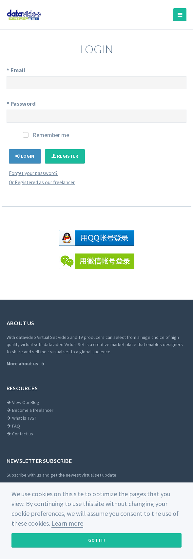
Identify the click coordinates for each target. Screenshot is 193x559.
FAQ (13, 426)
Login (24, 156)
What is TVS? (21, 418)
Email (16, 70)
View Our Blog (23, 402)
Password (21, 103)
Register (65, 156)
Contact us (20, 434)
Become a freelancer (30, 410)
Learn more (67, 523)
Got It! (96, 540)
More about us (23, 364)
